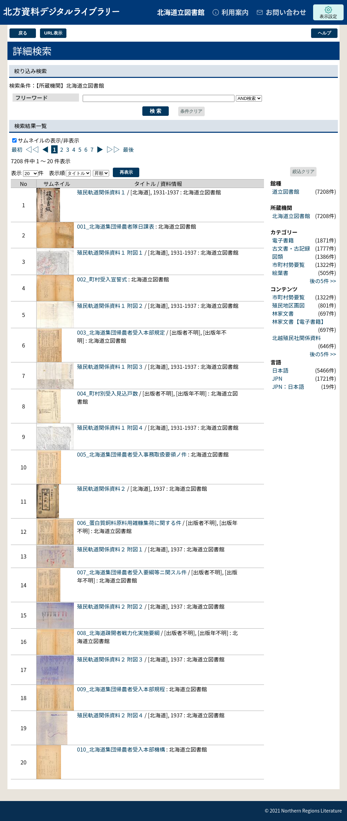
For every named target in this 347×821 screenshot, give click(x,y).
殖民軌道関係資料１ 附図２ (110, 305)
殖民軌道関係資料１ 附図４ (110, 427)
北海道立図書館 (291, 216)
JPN (277, 378)
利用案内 (235, 12)
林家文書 (283, 313)
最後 (128, 149)
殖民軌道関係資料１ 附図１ (110, 252)
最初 (17, 149)
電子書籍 (283, 240)
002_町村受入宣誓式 (102, 279)
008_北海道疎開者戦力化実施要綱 (118, 633)
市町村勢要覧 (288, 264)
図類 (277, 256)
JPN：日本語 (288, 386)
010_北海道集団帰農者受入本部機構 (121, 749)
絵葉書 (280, 273)
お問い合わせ (286, 12)
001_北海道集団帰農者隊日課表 (115, 226)
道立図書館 (285, 191)
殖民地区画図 (288, 305)
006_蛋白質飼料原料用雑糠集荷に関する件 (129, 523)
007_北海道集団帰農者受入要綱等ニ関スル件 (132, 572)
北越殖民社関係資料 (296, 338)
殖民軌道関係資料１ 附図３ (110, 366)
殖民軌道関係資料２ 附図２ (110, 606)
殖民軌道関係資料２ (101, 488)
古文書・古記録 (291, 248)
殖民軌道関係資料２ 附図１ (110, 549)
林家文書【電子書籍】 (299, 321)
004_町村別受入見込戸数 (107, 393)
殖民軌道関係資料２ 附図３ (110, 659)
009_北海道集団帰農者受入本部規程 (121, 689)
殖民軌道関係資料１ (101, 192)
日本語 (280, 370)
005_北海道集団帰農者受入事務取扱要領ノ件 (132, 454)
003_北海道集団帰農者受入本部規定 (121, 332)
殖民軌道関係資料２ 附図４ (110, 715)
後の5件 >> (323, 281)
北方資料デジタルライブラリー (61, 11)
